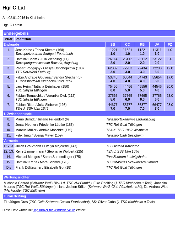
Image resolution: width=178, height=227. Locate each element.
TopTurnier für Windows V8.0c (54, 210)
